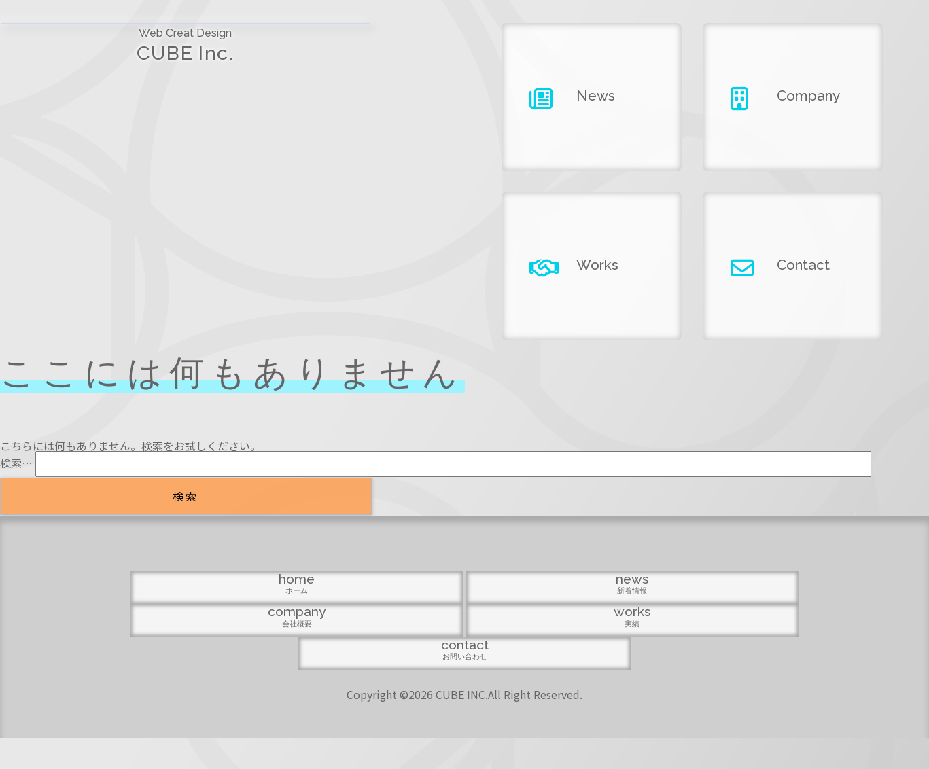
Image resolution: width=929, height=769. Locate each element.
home (199, 684)
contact (730, 684)
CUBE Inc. (116, 54)
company (464, 684)
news (331, 684)
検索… (16, 462)
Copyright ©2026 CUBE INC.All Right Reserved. (464, 725)
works (597, 684)
